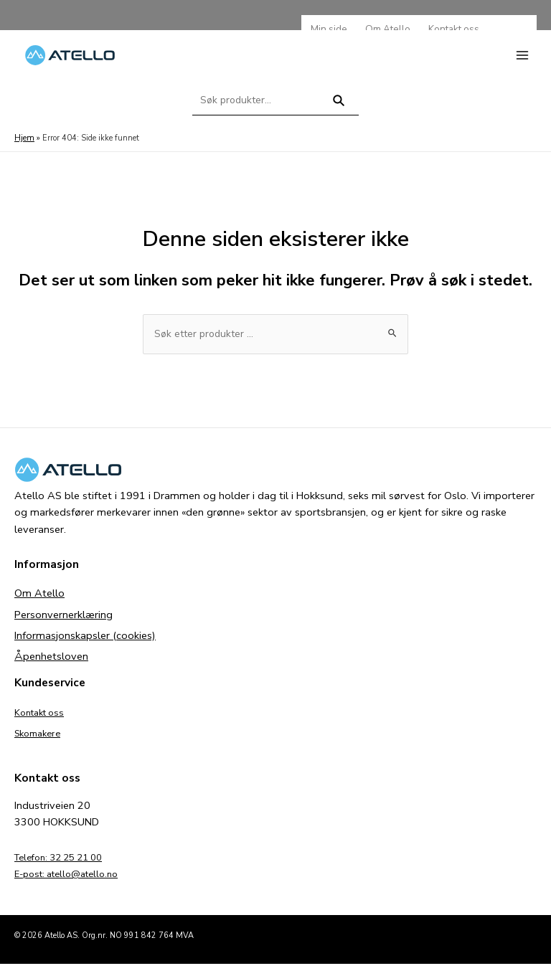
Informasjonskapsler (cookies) (85, 647)
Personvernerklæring (63, 627)
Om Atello (39, 606)
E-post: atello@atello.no (73, 885)
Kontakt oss (43, 724)
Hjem (23, 149)
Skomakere (40, 745)
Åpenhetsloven (51, 668)
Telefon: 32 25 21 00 (65, 869)
